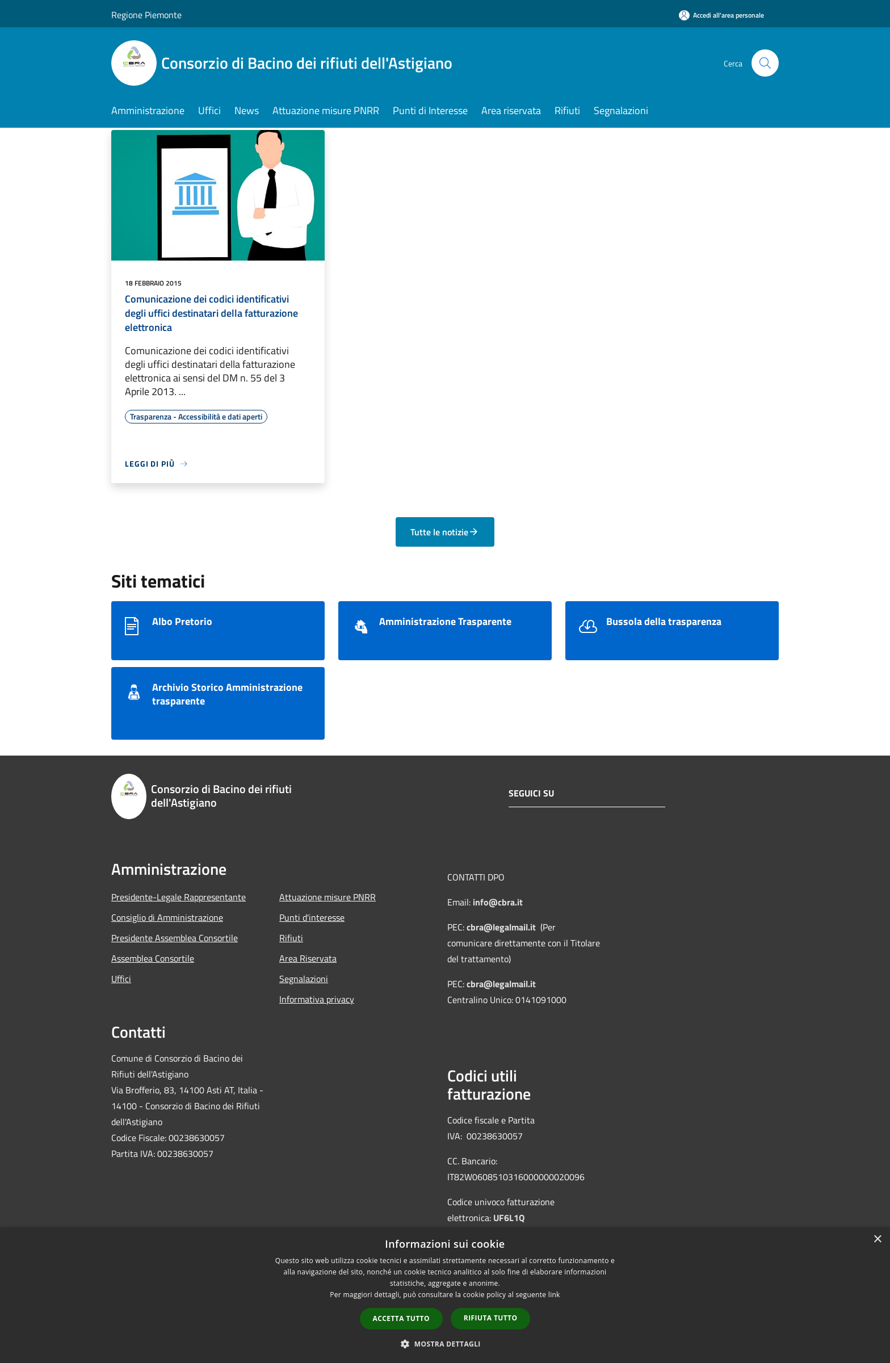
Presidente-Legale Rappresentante (178, 897)
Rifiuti (291, 938)
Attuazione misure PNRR (327, 897)
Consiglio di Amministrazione (167, 917)
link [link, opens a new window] (554, 1294)
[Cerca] (765, 63)
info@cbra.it (498, 902)
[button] (445, 1343)
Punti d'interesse (312, 917)
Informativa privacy (316, 999)
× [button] (877, 1239)
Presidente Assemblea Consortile (174, 938)
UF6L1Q (508, 1217)
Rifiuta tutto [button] (491, 1318)
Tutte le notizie (444, 532)
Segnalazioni (303, 978)
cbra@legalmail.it (501, 927)
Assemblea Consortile (152, 958)
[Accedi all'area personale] (721, 15)
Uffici (121, 978)
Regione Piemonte (146, 15)
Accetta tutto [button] (401, 1318)
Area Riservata (308, 958)
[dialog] (445, 1295)
